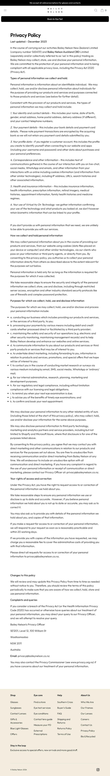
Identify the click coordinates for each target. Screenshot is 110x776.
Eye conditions (41, 713)
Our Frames (87, 707)
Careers (85, 719)
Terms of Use (64, 734)
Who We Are (87, 702)
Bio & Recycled (88, 736)
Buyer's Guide (64, 707)
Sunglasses (15, 707)
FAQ (59, 713)
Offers (13, 734)
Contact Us (86, 725)
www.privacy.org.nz (82, 662)
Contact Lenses (18, 713)
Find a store (40, 702)
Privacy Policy (88, 730)
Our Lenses (86, 713)
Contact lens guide (43, 719)
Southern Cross (65, 702)
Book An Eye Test (55, 19)
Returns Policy (64, 728)
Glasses (14, 702)
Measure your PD (42, 725)
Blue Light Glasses (19, 728)
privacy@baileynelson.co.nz (82, 472)
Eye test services (42, 707)
